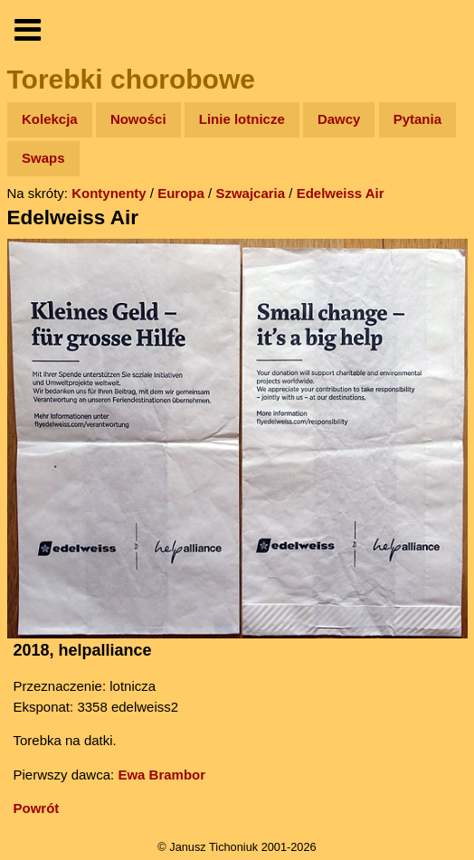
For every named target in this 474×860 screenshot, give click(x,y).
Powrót (37, 808)
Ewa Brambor (161, 774)
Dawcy (339, 119)
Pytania (417, 119)
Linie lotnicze (242, 119)
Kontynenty (109, 193)
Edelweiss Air (340, 193)
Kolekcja (50, 119)
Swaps (43, 157)
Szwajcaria (250, 193)
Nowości (138, 119)
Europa (180, 193)
